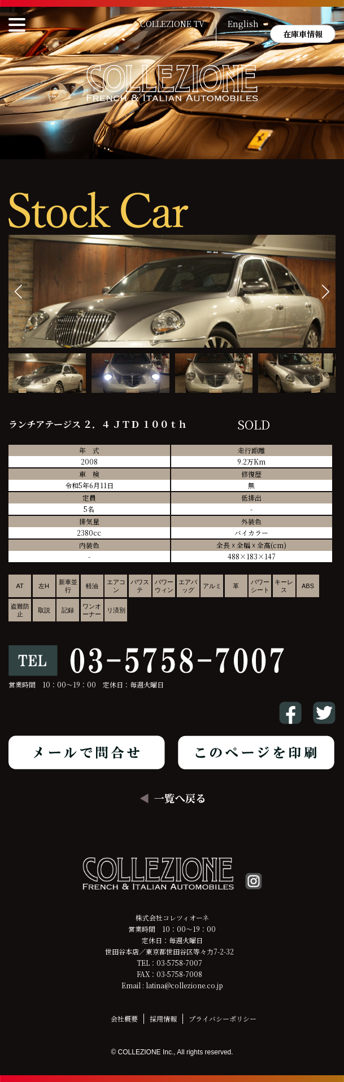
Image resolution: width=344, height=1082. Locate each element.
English (243, 24)
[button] (325, 291)
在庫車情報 (303, 34)
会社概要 (124, 1018)
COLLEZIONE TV (172, 24)
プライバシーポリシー (222, 1018)
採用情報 (163, 1018)
